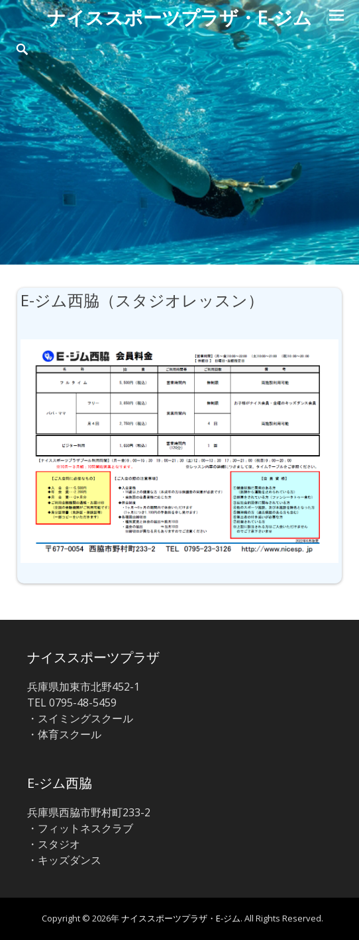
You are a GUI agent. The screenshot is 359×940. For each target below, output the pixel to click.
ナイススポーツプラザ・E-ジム (179, 17)
